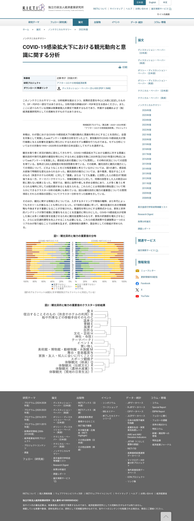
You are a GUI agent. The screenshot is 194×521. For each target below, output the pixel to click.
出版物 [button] (97, 22)
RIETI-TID (131, 448)
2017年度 (146, 154)
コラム (155, 403)
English (152, 2)
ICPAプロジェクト (136, 477)
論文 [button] (81, 22)
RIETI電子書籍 (85, 426)
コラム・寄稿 (158, 397)
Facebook (145, 283)
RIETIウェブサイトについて (99, 493)
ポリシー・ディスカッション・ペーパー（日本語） (62, 420)
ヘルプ (129, 9)
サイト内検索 (163, 14)
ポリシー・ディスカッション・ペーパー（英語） (62, 430)
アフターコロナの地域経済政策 (72, 83)
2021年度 (146, 134)
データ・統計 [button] (137, 22)
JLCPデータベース (136, 416)
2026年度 (146, 110)
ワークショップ (110, 407)
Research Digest (145, 214)
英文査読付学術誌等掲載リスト (153, 207)
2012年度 (146, 178)
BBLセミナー (109, 411)
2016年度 (146, 159)
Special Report (159, 407)
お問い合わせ (141, 9)
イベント (106, 397)
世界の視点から (159, 424)
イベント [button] (115, 22)
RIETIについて (100, 9)
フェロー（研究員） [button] (59, 22)
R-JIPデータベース (136, 407)
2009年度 (146, 193)
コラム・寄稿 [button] (160, 22)
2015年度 (146, 164)
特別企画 (156, 440)
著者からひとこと (86, 421)
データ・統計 (133, 397)
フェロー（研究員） (34, 459)
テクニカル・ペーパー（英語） (153, 98)
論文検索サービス (161, 9)
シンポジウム (109, 403)
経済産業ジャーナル (161, 444)
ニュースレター (148, 270)
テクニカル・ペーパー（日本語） (154, 91)
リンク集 (131, 481)
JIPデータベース (135, 403)
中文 (165, 2)
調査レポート (144, 228)
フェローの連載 (159, 420)
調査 (26, 452)
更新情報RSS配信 (149, 277)
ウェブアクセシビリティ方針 (68, 493)
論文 (39, 29)
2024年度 (146, 120)
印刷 (124, 67)
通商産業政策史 (85, 417)
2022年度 (83, 29)
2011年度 (146, 183)
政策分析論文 (144, 221)
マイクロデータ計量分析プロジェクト (135, 463)
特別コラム (157, 429)
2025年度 (146, 115)
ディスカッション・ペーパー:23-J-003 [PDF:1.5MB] (86, 88)
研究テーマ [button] (34, 22)
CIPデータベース (135, 411)
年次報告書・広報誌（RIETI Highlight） (86, 433)
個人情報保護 (45, 493)
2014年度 (146, 169)
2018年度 (146, 149)
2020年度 (146, 139)
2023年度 (146, 125)
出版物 (80, 397)
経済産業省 (161, 493)
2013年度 (146, 173)
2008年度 (146, 198)
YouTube (145, 296)
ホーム (26, 29)
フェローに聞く (159, 416)
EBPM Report (158, 411)
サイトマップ (116, 9)
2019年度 (146, 144)
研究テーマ (29, 397)
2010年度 (146, 188)
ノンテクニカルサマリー (60, 29)
